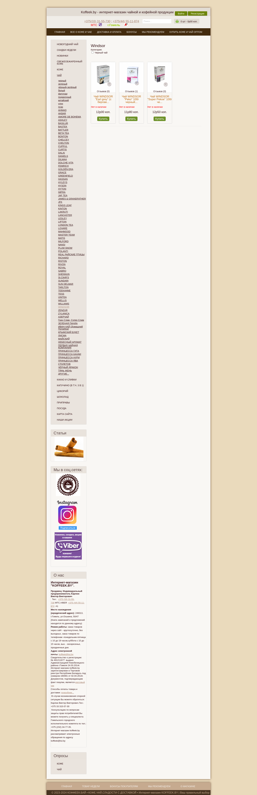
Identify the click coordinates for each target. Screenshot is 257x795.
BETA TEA (63, 133)
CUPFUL (62, 146)
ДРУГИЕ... (63, 374)
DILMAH (62, 159)
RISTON (62, 261)
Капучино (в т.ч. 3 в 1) (70, 385)
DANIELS (63, 156)
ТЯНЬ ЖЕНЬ (65, 370)
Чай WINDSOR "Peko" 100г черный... (131, 99)
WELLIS (62, 300)
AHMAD (62, 110)
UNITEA (62, 297)
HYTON (62, 189)
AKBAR (62, 113)
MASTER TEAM (66, 235)
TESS (61, 294)
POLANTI (63, 251)
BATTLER (63, 130)
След (85, 449)
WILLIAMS (63, 303)
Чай (59, 75)
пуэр (60, 107)
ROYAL (62, 267)
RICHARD (63, 257)
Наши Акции (64, 419)
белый (61, 90)
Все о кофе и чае (81, 32)
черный (62, 80)
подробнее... (67, 692)
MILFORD (63, 241)
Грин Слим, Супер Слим (71, 320)
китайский (63, 100)
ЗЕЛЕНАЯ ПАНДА (68, 323)
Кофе (60, 69)
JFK (60, 202)
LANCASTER (65, 215)
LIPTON (62, 221)
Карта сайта (64, 414)
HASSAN (63, 179)
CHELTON (63, 143)
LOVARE (62, 228)
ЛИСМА (62, 335)
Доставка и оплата (109, 32)
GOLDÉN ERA (65, 169)
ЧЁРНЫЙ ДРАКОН (68, 367)
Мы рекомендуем (153, 32)
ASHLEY (62, 120)
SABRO (62, 271)
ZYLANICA (63, 313)
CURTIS (62, 149)
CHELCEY (63, 139)
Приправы (63, 402)
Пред (52, 449)
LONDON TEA (65, 225)
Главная (59, 32)
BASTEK (62, 126)
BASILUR (63, 123)
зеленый (62, 84)
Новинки (62, 55)
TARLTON (63, 287)
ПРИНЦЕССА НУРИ (69, 357)
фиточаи (62, 93)
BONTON (63, 136)
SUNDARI (63, 280)
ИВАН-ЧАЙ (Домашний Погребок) (70, 327)
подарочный (64, 97)
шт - (189, 21)
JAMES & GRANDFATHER (72, 198)
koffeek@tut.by (66, 654)
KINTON (62, 208)
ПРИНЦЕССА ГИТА (68, 351)
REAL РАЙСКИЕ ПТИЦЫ (71, 254)
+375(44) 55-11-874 (126, 21)
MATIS (61, 238)
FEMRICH (63, 166)
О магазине (128, 39)
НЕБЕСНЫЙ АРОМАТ (69, 342)
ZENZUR (63, 310)
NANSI (61, 244)
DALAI (61, 153)
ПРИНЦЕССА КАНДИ (69, 354)
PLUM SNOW (65, 248)
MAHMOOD (64, 231)
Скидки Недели (66, 50)
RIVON (61, 264)
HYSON (62, 185)
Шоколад (63, 397)
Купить (103, 118)
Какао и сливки (67, 379)
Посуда (61, 408)
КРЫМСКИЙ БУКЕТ (68, 332)
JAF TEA (62, 195)
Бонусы (132, 32)
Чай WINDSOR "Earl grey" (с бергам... (103, 99)
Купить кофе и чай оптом (185, 32)
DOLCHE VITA (65, 162)
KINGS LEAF (65, 205)
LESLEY (62, 218)
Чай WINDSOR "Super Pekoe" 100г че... (159, 99)
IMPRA (61, 192)
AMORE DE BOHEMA (69, 116)
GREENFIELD (65, 175)
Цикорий (62, 391)
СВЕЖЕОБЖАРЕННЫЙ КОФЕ (69, 62)
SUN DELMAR (65, 284)
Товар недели (91, 786)
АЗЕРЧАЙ (63, 317)
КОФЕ (60, 763)
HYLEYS (62, 182)
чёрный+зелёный (67, 87)
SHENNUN (63, 274)
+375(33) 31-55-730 (97, 21)
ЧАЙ (59, 769)
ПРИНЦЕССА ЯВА (68, 360)
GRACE (62, 172)
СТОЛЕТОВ (64, 364)
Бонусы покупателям (124, 786)
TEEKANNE (64, 290)
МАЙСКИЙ (63, 338)
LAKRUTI (63, 212)
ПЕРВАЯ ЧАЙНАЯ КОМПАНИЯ (68, 346)
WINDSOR (63, 307)
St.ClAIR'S (63, 277)
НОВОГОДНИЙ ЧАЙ (67, 44)
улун (60, 103)
